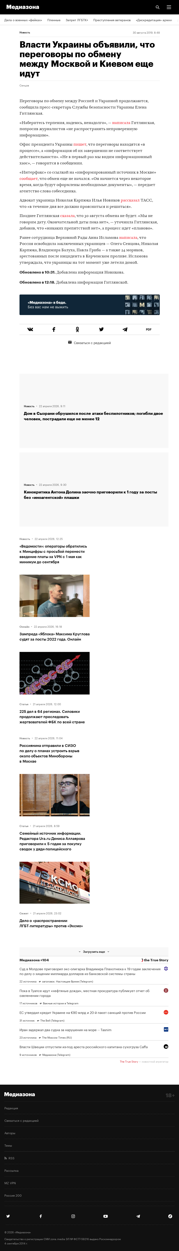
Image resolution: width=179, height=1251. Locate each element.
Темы (8, 1145)
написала (121, 123)
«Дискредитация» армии (154, 19)
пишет (79, 144)
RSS (9, 1157)
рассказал (130, 200)
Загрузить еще (94, 951)
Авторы (9, 1132)
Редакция (11, 1107)
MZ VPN (10, 1182)
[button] (169, 7)
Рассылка (11, 1170)
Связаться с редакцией (89, 342)
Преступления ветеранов (112, 19)
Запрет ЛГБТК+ (77, 19)
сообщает (28, 179)
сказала (67, 216)
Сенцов (24, 85)
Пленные (53, 19)
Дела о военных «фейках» (23, 19)
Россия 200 (13, 1195)
